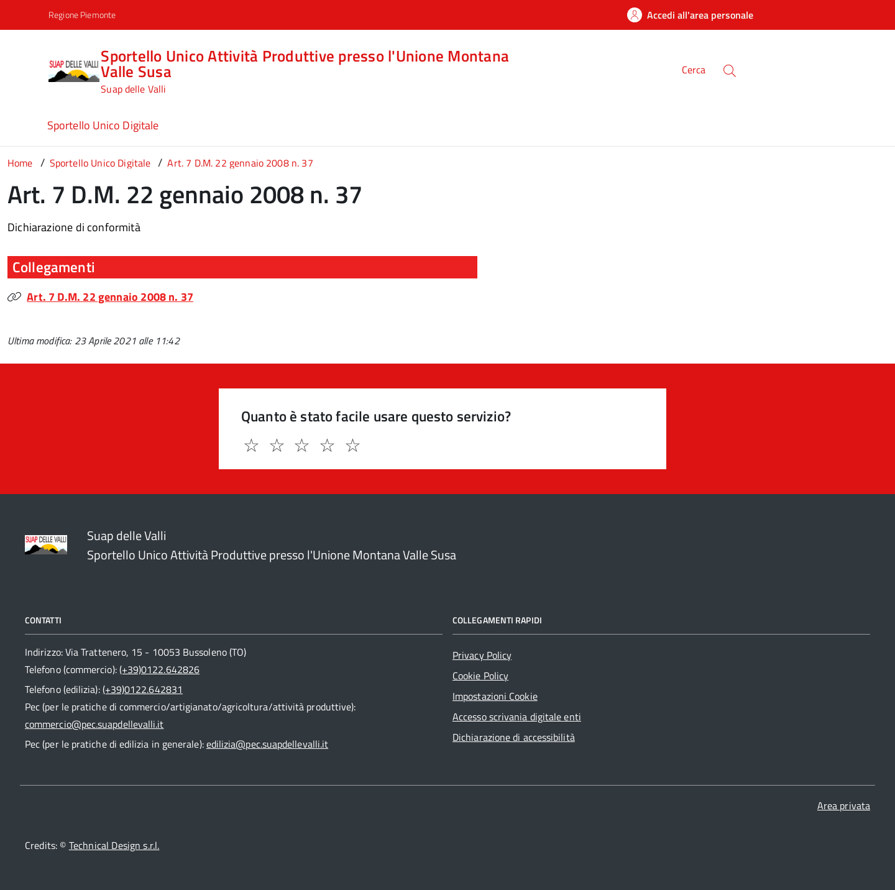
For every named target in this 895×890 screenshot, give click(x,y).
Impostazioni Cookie (495, 696)
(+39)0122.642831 (143, 689)
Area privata (843, 805)
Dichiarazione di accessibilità (513, 737)
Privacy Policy (482, 655)
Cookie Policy (480, 675)
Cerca (693, 70)
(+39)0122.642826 (159, 669)
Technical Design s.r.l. (114, 845)
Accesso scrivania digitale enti (516, 716)
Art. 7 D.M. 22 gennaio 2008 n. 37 (110, 296)
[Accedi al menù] (26, 68)
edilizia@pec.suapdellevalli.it (267, 743)
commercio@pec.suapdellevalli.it (94, 724)
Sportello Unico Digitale (102, 125)
